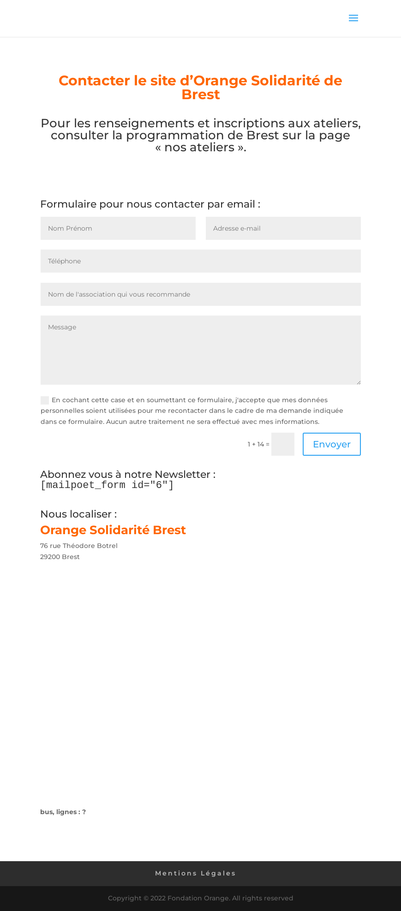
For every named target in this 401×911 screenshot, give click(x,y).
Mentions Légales (195, 873)
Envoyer (332, 444)
